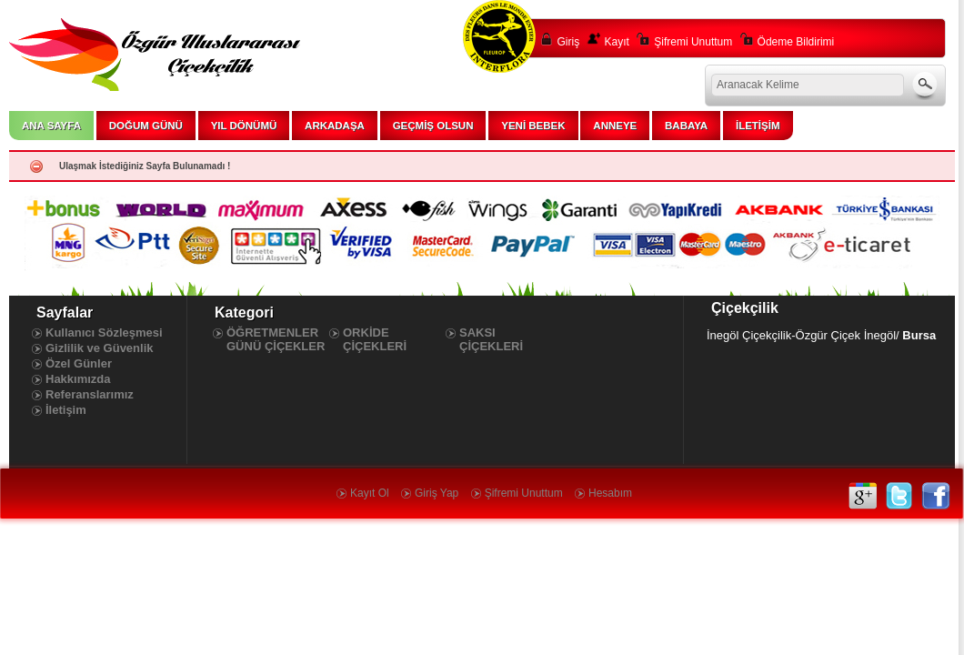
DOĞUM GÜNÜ (146, 125)
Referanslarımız (89, 394)
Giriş (568, 41)
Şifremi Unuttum (693, 41)
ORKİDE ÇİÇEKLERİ (375, 339)
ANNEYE (615, 125)
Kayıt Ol (369, 493)
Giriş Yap (436, 493)
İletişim (65, 410)
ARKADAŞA (335, 125)
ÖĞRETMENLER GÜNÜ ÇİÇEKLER (275, 339)
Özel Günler (78, 363)
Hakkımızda (78, 379)
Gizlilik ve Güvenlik (99, 348)
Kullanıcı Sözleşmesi (104, 332)
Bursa (919, 335)
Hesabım (610, 493)
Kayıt (617, 41)
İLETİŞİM (758, 125)
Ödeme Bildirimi (796, 41)
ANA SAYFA (51, 125)
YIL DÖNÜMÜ (244, 125)
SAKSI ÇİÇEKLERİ (491, 339)
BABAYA (686, 125)
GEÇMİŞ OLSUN (433, 125)
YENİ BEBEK (533, 125)
